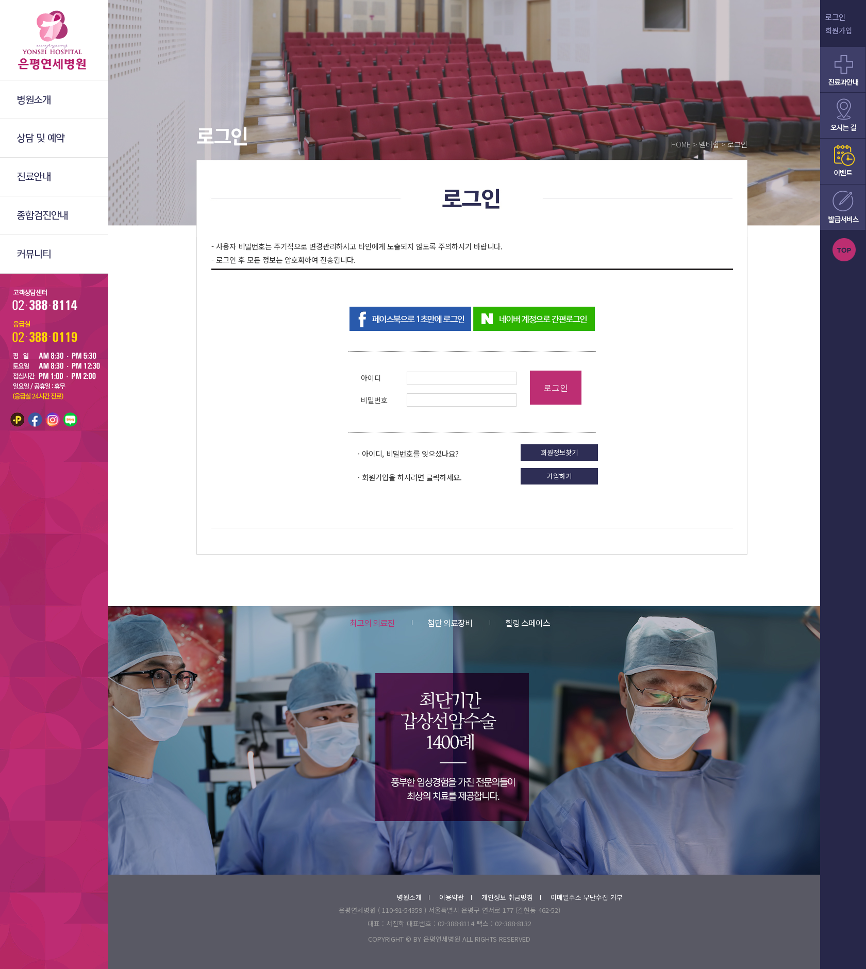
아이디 (371, 378)
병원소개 (413, 897)
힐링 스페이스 (520, 622)
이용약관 (455, 897)
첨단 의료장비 (442, 622)
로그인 (835, 16)
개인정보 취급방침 (511, 897)
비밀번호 (374, 400)
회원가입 (838, 30)
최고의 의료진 (371, 622)
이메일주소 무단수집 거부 (587, 897)
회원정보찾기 (559, 452)
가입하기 (559, 476)
